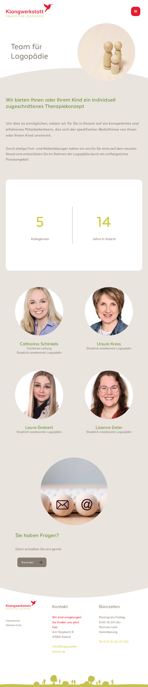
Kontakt (28, 562)
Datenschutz (14, 625)
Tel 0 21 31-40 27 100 (114, 641)
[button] (135, 11)
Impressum (13, 620)
